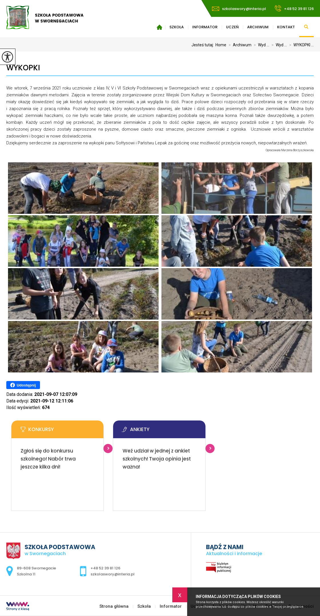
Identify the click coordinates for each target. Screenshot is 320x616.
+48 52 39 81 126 (294, 8)
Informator (204, 27)
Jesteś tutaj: (203, 45)
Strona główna (159, 27)
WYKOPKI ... (300, 45)
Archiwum (258, 27)
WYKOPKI (23, 68)
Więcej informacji (108, 448)
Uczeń (232, 27)
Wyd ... (260, 45)
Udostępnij (23, 385)
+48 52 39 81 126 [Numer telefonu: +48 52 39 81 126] (105, 568)
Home (220, 45)
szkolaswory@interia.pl (239, 8)
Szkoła (176, 27)
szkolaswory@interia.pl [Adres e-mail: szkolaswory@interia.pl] (113, 574)
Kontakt (286, 27)
